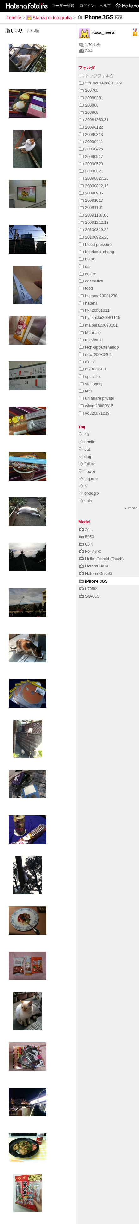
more (131, 508)
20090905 (91, 193)
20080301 (91, 98)
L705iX (88, 588)
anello (87, 441)
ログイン (87, 5)
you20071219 (94, 413)
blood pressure (95, 244)
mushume (91, 339)
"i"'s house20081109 (100, 83)
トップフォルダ (96, 75)
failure (87, 463)
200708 (89, 90)
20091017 (91, 200)
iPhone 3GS (93, 581)
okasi (87, 361)
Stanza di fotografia (49, 17)
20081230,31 (94, 119)
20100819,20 (94, 229)
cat (84, 266)
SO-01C (89, 596)
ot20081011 (93, 369)
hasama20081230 (98, 295)
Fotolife (13, 17)
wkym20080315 (96, 405)
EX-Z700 (90, 551)
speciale (89, 376)
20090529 (91, 163)
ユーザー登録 (63, 5)
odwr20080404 (95, 354)
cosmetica (91, 281)
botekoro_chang (96, 251)
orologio (89, 493)
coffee (87, 273)
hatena (88, 303)
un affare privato (96, 398)
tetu (85, 391)
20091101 (91, 207)
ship (85, 500)
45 (84, 434)
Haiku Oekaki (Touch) (101, 558)
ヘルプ (105, 5)
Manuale (90, 332)
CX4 (86, 51)
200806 (89, 105)
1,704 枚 (89, 44)
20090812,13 (94, 185)
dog (85, 456)
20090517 (91, 156)
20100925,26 (94, 237)
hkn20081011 (94, 310)
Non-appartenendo (99, 347)
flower (87, 471)
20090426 (91, 149)
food (86, 288)
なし (86, 529)
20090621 (91, 171)
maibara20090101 (98, 325)
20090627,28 (94, 178)
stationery (90, 383)
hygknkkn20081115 (99, 317)
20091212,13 (94, 222)
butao (87, 259)
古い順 (33, 30)
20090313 (91, 134)
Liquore (88, 478)
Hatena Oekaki (95, 573)
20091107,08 (94, 215)
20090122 (91, 127)
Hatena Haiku (94, 566)
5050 (86, 536)
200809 (89, 112)
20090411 (91, 141)
